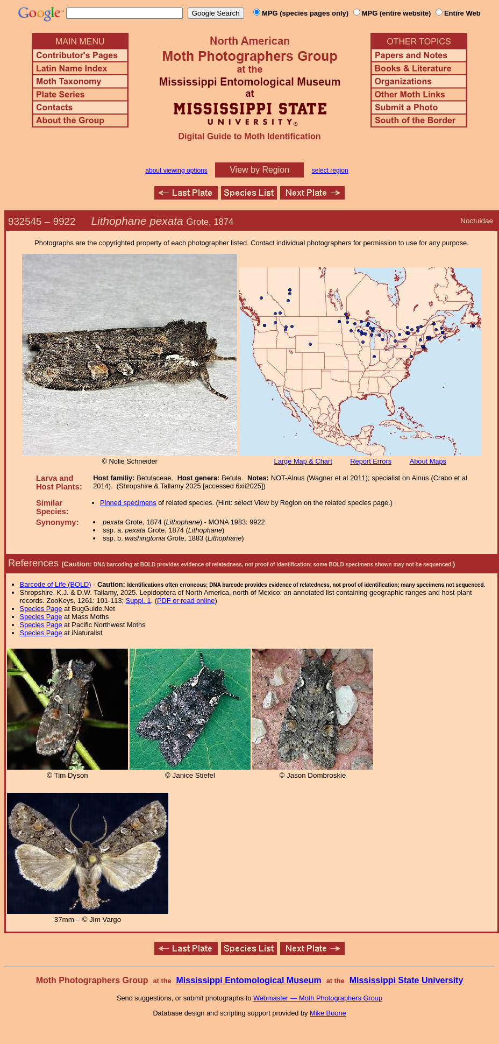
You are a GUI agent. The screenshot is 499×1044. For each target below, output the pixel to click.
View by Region (259, 169)
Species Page (41, 609)
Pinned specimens (128, 503)
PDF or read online (186, 600)
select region (330, 170)
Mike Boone (328, 1013)
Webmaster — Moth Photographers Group (317, 998)
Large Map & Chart (303, 461)
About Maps (428, 461)
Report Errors (370, 461)
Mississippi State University (407, 980)
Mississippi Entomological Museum (248, 980)
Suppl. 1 (138, 600)
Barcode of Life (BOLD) (55, 584)
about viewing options (176, 170)
